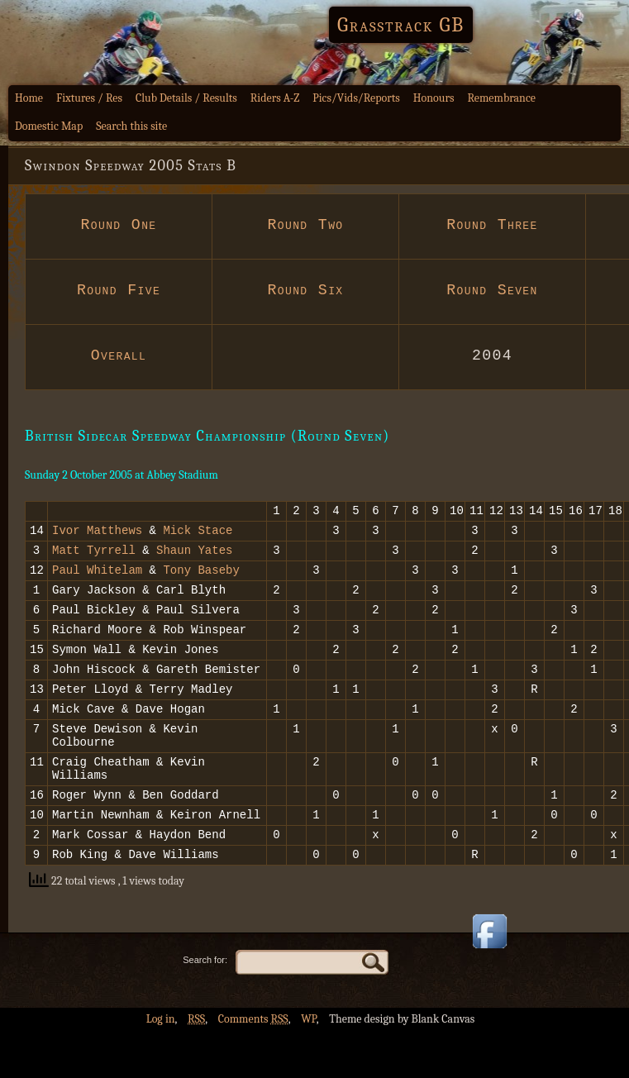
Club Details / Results (186, 98)
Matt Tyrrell (94, 557)
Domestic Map (49, 126)
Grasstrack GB (401, 24)
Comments (253, 1066)
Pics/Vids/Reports (356, 98)
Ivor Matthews (97, 534)
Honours (434, 98)
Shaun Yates (194, 557)
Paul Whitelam (97, 579)
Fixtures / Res (89, 98)
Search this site (131, 126)
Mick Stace (197, 534)
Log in (160, 1066)
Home (29, 98)
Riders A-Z (275, 98)
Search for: (205, 1007)
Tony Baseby (201, 579)
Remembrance (501, 98)
